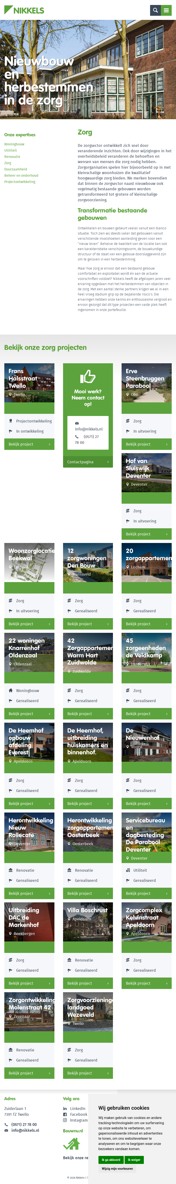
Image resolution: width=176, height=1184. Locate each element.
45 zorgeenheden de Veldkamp (146, 648)
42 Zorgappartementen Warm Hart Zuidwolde (95, 651)
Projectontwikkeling (19, 181)
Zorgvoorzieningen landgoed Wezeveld (93, 1007)
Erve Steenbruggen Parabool (145, 378)
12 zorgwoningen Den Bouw (86, 558)
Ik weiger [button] (134, 1160)
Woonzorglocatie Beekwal (32, 554)
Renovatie (12, 156)
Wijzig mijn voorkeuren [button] (117, 1168)
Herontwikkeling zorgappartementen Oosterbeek (94, 827)
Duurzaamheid (15, 169)
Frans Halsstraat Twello (23, 378)
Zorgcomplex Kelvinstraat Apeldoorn (144, 917)
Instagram (75, 1120)
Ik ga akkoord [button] (111, 1160)
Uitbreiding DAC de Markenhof (24, 917)
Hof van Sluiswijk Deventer (138, 468)
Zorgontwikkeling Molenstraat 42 (32, 1004)
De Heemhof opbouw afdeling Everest (26, 741)
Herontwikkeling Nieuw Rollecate (31, 827)
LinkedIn (78, 1108)
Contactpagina (80, 462)
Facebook (78, 1114)
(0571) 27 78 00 (24, 1124)
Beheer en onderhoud (21, 175)
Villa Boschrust (87, 910)
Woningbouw (14, 144)
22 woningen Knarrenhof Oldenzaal (27, 648)
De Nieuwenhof (142, 734)
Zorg (7, 162)
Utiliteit (10, 150)
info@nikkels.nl (89, 426)
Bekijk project (21, 444)
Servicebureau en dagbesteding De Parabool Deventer (145, 835)
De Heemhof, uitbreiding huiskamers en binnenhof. (87, 741)
